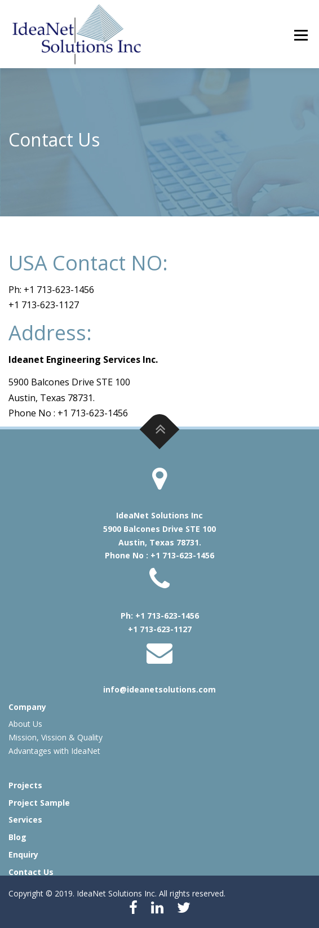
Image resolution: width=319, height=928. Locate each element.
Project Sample (39, 802)
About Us (25, 723)
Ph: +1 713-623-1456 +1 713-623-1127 (160, 622)
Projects (25, 785)
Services (25, 819)
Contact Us (31, 872)
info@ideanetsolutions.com (159, 689)
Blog (17, 837)
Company (27, 706)
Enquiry (23, 854)
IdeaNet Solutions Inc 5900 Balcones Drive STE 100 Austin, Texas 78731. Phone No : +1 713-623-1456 (159, 535)
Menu (301, 35)
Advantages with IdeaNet (54, 750)
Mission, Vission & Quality (55, 737)
